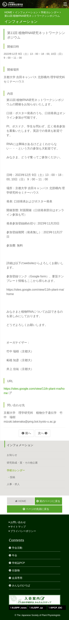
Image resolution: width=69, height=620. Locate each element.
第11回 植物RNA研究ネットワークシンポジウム (32, 15)
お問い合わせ (17, 522)
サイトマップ (17, 526)
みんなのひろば (21, 585)
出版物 (16, 570)
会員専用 (17, 577)
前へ (28, 433)
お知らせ (12, 454)
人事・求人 (13, 484)
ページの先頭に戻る (37, 509)
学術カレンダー (50, 12)
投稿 (12, 477)
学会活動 (17, 547)
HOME (8, 12)
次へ (41, 433)
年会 (14, 555)
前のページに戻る (50, 501)
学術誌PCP (18, 562)
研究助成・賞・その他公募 (22, 462)
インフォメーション (26, 12)
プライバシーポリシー (22, 531)
